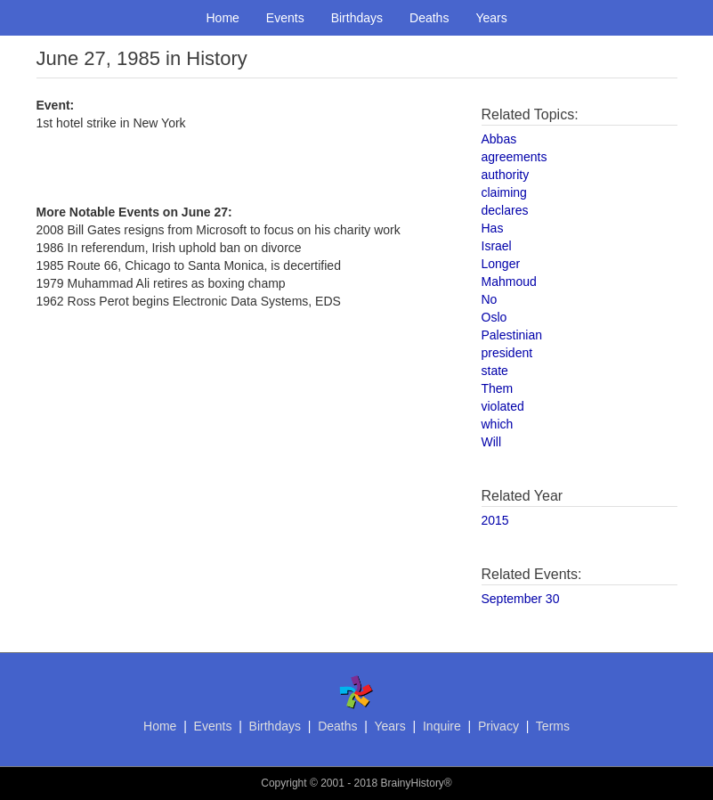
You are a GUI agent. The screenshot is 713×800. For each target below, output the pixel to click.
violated (503, 406)
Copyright (283, 783)
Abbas (499, 139)
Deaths (429, 18)
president (507, 353)
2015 (495, 520)
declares (505, 210)
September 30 (521, 599)
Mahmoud (509, 281)
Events (285, 18)
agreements (514, 157)
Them (498, 388)
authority (506, 174)
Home (223, 18)
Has (493, 228)
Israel (497, 246)
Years (490, 18)
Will (492, 442)
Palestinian (512, 335)
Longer (501, 264)
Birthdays (357, 18)
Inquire (442, 726)
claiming (504, 192)
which (498, 424)
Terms (553, 726)
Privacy (498, 726)
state (495, 370)
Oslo (494, 317)
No (490, 299)
